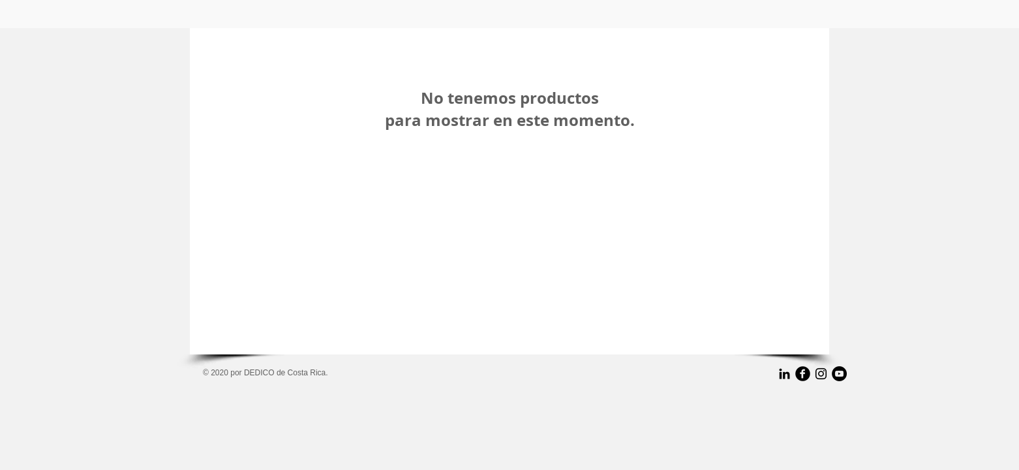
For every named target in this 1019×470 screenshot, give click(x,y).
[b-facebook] (802, 373)
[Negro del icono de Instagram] (821, 373)
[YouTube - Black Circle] (839, 373)
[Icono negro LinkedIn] (784, 373)
